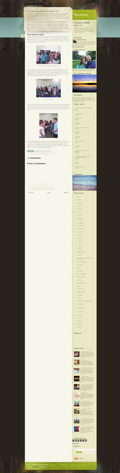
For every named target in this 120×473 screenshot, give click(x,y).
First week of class (35, 35)
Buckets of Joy (79, 118)
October (80, 226)
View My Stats (75, 443)
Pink (23, 17)
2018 (78, 202)
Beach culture (80, 265)
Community (79, 298)
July (79, 235)
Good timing (79, 249)
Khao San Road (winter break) (87, 384)
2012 (78, 315)
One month (79, 271)
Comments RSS (37, 4)
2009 (78, 324)
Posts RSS (31, 4)
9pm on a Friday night (81, 262)
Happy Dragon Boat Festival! (87, 368)
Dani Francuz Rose (79, 113)
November (80, 223)
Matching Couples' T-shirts (86, 351)
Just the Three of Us (80, 141)
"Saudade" (79, 255)
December (80, 220)
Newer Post (31, 192)
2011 (78, 318)
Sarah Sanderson (82, 39)
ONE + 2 (77, 162)
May (79, 240)
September (80, 229)
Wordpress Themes (36, 467)
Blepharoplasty (84, 393)
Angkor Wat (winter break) (86, 418)
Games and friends (81, 252)
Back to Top (91, 466)
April (79, 243)
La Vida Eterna (79, 145)
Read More (30, 151)
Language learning (81, 292)
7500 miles (78, 136)
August (79, 232)
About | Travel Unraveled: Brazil (82, 127)
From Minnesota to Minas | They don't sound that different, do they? (83, 157)
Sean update (79, 295)
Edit (43, 4)
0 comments (37, 151)
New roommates (80, 283)
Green (23, 14)
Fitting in (79, 268)
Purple (23, 19)
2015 (78, 211)
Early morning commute (82, 274)
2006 (78, 327)
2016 (78, 208)
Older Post (66, 192)
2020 (78, 196)
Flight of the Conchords (86, 401)
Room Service (84, 360)
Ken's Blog (78, 132)
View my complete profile (77, 46)
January (80, 311)
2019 (78, 199)
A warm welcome (80, 289)
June (79, 237)
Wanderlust (35, 466)
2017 (78, 205)
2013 (78, 217)
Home (26, 4)
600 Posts (79, 280)
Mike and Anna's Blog (80, 166)
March (79, 246)
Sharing (78, 286)
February (80, 308)
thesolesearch (78, 123)
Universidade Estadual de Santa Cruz (84, 301)
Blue (23, 9)
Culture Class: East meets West (87, 426)
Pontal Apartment (80, 304)
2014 (78, 214)
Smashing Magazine (36, 468)
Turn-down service (85, 376)
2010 (78, 321)
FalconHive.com (49, 467)
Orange (23, 12)
